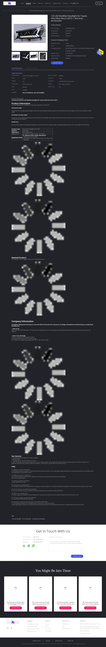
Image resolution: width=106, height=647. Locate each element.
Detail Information (17, 68)
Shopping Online (74, 3)
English (99, 3)
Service (47, 626)
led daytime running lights (38, 519)
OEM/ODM (65, 624)
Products (28, 3)
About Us (40, 3)
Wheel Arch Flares (31, 631)
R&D (63, 626)
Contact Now (57, 63)
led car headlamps (26, 519)
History (47, 624)
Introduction (48, 631)
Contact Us (65, 3)
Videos (34, 3)
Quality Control (57, 3)
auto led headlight (16, 519)
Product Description (32, 68)
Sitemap (48, 640)
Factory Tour (48, 3)
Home (22, 3)
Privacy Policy (58, 640)
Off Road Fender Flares (33, 629)
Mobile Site (70, 640)
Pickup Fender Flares (32, 626)
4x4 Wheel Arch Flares (33, 624)
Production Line (66, 629)
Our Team (47, 629)
